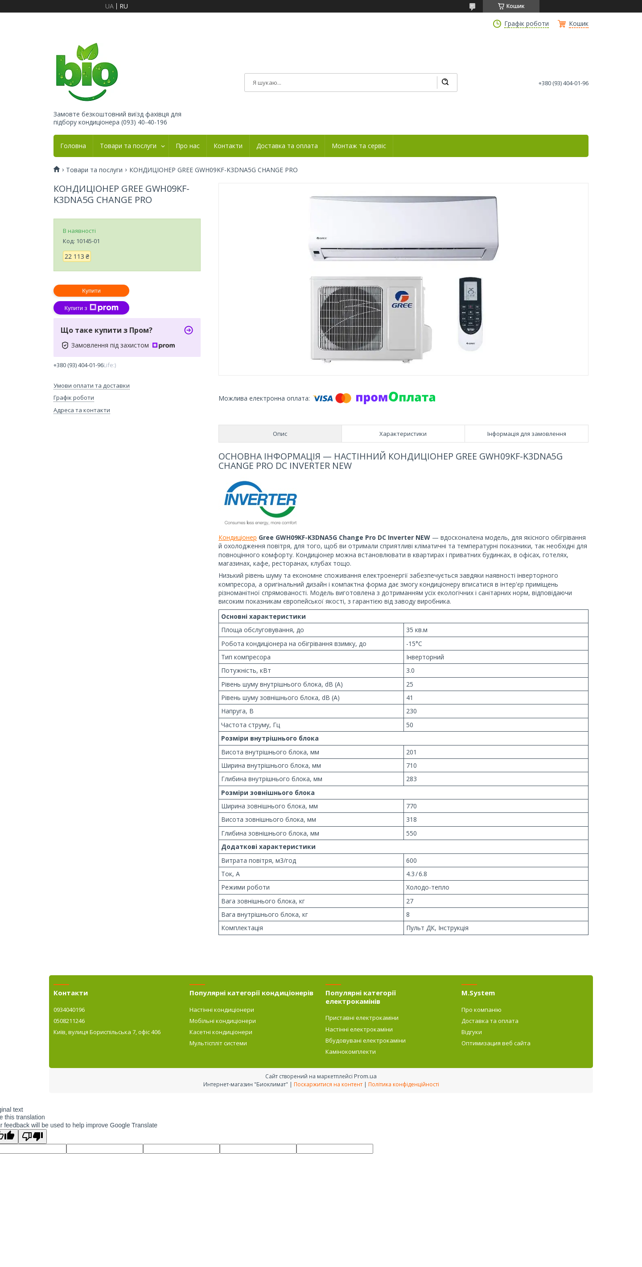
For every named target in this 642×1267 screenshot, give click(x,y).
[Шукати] (445, 82)
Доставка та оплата (287, 146)
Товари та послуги (128, 146)
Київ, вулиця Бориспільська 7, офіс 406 (107, 1032)
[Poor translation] (32, 1136)
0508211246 (69, 1021)
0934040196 (69, 1010)
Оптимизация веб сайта (496, 1043)
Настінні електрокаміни (359, 1029)
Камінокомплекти (350, 1052)
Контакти (228, 146)
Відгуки (471, 1032)
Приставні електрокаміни (362, 1018)
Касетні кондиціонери (220, 1032)
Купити (91, 290)
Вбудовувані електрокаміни (365, 1040)
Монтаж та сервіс (359, 146)
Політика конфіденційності (403, 1084)
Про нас (188, 146)
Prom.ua (365, 1076)
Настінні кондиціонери (221, 1010)
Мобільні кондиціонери (222, 1021)
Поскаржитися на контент (328, 1084)
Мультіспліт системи (218, 1043)
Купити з (91, 308)
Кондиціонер (237, 537)
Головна (73, 146)
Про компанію (481, 1010)
